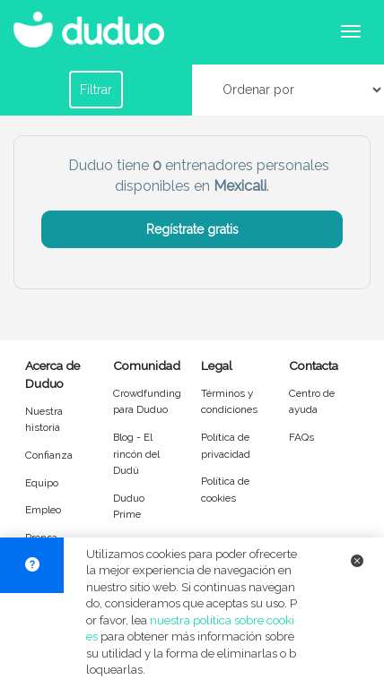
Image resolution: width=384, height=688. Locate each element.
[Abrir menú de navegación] (351, 31)
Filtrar (96, 89)
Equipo (41, 483)
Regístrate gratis (192, 229)
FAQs (301, 437)
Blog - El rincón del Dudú (136, 454)
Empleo (43, 509)
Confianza (49, 455)
